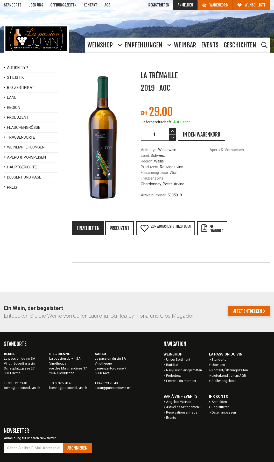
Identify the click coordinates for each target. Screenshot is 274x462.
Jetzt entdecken (249, 311)
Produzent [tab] (119, 228)
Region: (147, 161)
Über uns (36, 5)
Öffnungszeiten (63, 5)
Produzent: (150, 167)
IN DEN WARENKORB (201, 134)
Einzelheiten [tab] (88, 228)
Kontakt (90, 5)
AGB (107, 5)
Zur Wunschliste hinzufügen (165, 228)
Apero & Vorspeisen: (227, 149)
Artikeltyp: (149, 149)
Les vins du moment (181, 381)
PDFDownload (212, 228)
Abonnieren (77, 448)
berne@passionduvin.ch (22, 388)
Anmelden (185, 5)
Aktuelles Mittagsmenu (183, 407)
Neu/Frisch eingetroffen (184, 370)
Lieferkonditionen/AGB (229, 376)
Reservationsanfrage (181, 412)
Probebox (173, 376)
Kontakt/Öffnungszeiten (230, 370)
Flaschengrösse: (155, 172)
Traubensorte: (152, 178)
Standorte (12, 5)
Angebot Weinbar (179, 402)
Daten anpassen (224, 412)
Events (171, 418)
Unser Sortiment (178, 359)
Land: (145, 155)
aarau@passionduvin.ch (113, 388)
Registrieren (158, 5)
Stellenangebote (224, 381)
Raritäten (172, 365)
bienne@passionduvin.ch (68, 388)
